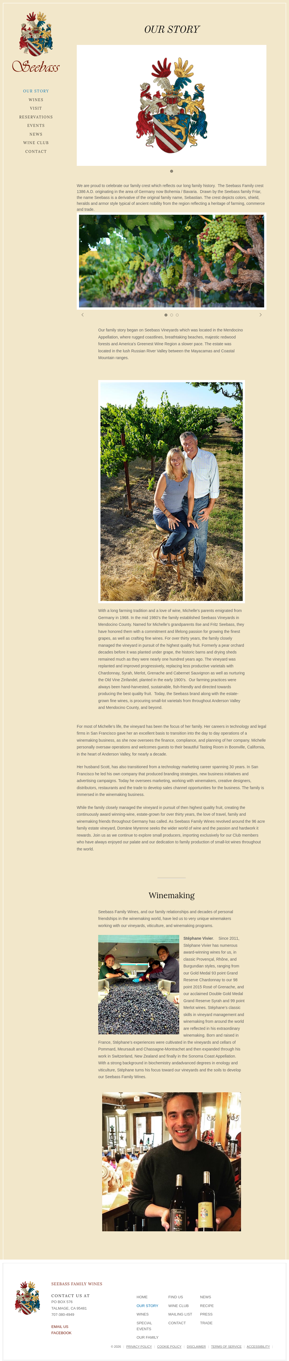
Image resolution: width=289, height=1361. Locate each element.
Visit (36, 108)
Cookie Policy (169, 1346)
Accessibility (258, 1346)
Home (142, 1297)
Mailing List (180, 1314)
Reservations (36, 117)
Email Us (59, 1327)
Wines (36, 99)
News (36, 134)
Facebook (61, 1333)
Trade (206, 1323)
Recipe (207, 1306)
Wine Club (36, 142)
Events (36, 125)
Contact (36, 151)
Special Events (144, 1326)
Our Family (148, 1337)
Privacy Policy (139, 1346)
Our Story (36, 91)
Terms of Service (226, 1346)
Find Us (175, 1297)
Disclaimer (196, 1346)
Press (206, 1314)
